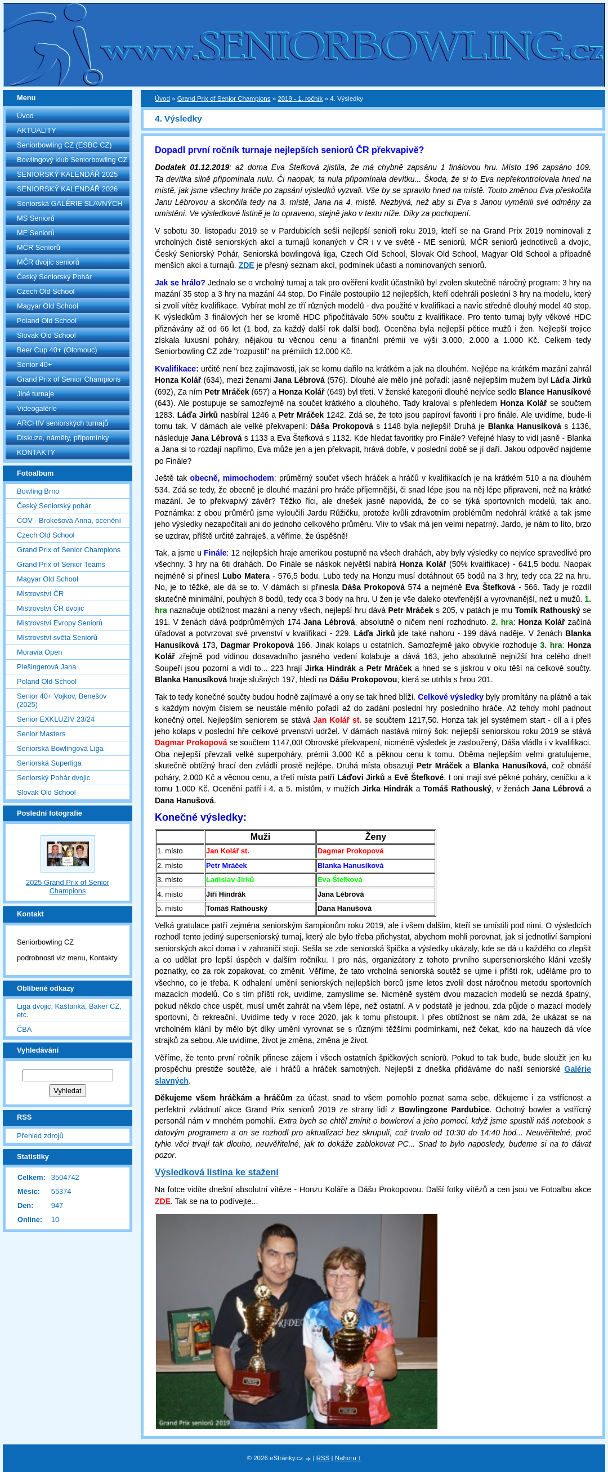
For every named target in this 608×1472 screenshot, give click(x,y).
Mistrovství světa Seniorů (57, 637)
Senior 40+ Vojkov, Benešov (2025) (61, 700)
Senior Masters (41, 734)
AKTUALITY (36, 130)
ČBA (24, 1029)
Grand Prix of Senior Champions (68, 379)
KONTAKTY (36, 452)
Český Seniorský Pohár (54, 276)
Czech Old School (45, 291)
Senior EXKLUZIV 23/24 (56, 719)
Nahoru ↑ (348, 1458)
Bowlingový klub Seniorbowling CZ (72, 159)
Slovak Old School (46, 335)
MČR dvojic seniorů (48, 262)
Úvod (25, 115)
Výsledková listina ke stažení (217, 1172)
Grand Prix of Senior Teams (61, 564)
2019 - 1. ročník (300, 98)
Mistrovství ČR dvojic (50, 608)
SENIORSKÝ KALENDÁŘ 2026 (67, 189)
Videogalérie (37, 408)
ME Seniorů (36, 233)
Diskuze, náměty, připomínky (63, 437)
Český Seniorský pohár (54, 506)
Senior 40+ (34, 364)
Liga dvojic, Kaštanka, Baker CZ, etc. (69, 1010)
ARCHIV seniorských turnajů (62, 423)
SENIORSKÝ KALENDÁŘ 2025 (67, 174)
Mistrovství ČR (40, 593)
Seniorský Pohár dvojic (53, 777)
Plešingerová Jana (46, 667)
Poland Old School (47, 320)
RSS (323, 1458)
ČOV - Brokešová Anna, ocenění (69, 520)
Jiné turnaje (35, 394)
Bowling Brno (38, 491)
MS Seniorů (36, 218)
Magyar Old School (47, 306)
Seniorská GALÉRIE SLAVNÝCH (70, 203)
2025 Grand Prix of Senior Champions (67, 886)
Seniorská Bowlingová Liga (60, 748)
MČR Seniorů (38, 247)
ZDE (246, 265)
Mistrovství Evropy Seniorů (59, 623)
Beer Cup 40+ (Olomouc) (57, 350)
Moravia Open (39, 652)
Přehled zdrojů (40, 1135)
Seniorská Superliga (49, 763)
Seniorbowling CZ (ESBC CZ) (64, 145)
